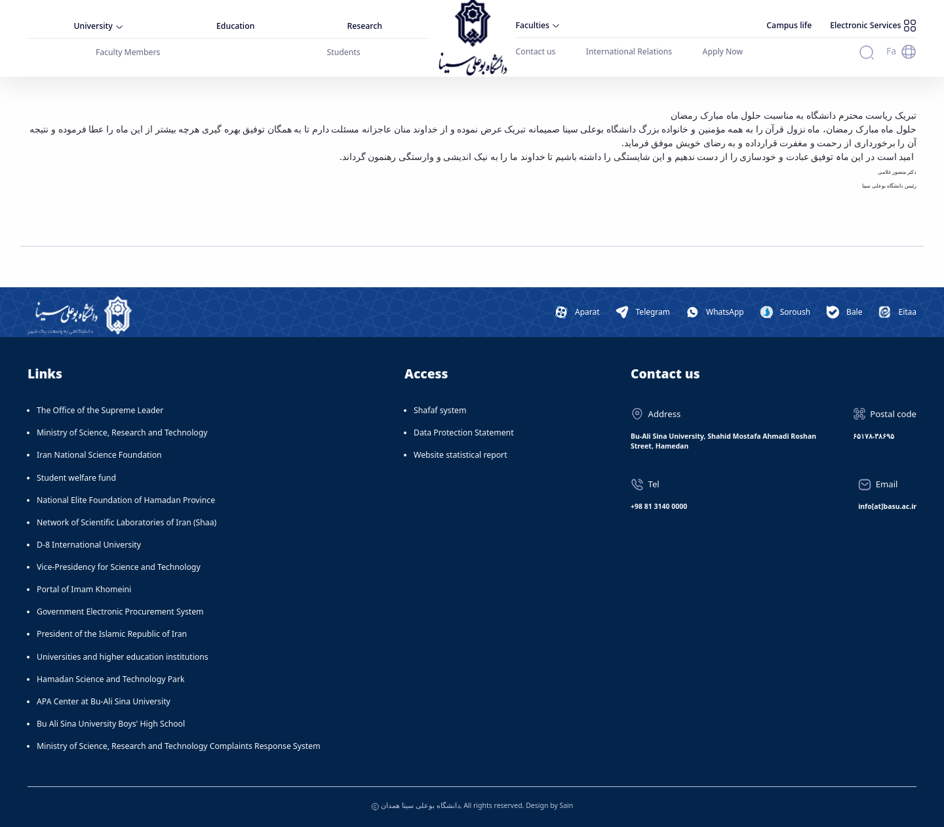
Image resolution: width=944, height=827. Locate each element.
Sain (566, 805)
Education (235, 25)
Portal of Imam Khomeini (84, 589)
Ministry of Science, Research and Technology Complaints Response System (179, 746)
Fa (891, 51)
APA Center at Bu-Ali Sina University (103, 701)
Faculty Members (128, 52)
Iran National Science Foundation (99, 454)
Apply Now (723, 51)
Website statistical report (460, 454)
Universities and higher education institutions (122, 656)
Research (364, 25)
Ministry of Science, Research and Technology (122, 432)
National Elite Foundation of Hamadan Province (126, 500)
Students (344, 52)
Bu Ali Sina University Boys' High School (111, 723)
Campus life (789, 25)
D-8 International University (89, 544)
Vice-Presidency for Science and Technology (119, 567)
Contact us (536, 51)
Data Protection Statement (464, 432)
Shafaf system (440, 410)
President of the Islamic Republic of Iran (112, 633)
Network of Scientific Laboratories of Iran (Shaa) (126, 522)
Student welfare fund (76, 477)
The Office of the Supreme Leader (100, 410)
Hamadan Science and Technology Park (111, 679)
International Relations (629, 51)
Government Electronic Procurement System (120, 611)
